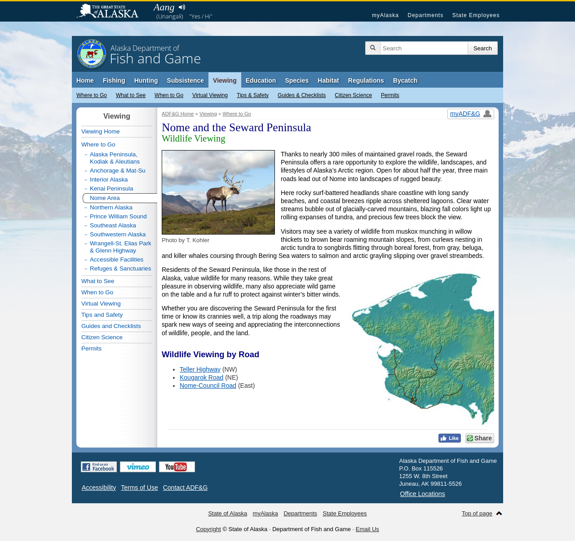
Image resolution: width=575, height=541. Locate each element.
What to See (131, 95)
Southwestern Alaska (118, 234)
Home (85, 80)
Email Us (367, 529)
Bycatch (405, 80)
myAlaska (385, 15)
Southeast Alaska (113, 225)
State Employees (476, 15)
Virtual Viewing (210, 95)
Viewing (225, 80)
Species (297, 80)
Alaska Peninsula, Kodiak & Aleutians (115, 158)
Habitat (328, 80)
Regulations (366, 80)
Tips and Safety (102, 314)
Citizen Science (353, 95)
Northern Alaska (111, 207)
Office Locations (422, 493)
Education (261, 80)
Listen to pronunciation (181, 7)
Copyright (208, 529)
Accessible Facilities (116, 259)
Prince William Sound (118, 216)
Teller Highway (200, 369)
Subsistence (185, 80)
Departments (425, 15)
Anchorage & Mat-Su (118, 170)
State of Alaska (111, 12)
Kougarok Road (201, 377)
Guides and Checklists (111, 326)
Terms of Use (139, 487)
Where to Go (91, 95)
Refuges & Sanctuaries (120, 268)
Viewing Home (100, 131)
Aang (164, 7)
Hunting (146, 80)
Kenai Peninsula (111, 188)
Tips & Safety (253, 95)
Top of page (477, 513)
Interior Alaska (109, 179)
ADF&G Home (178, 113)
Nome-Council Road (208, 385)
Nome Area (105, 198)
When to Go (169, 95)
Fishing (114, 80)
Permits (390, 95)
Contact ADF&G (185, 487)
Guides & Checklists (302, 95)
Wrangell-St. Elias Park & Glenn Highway (120, 247)
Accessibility (99, 487)
